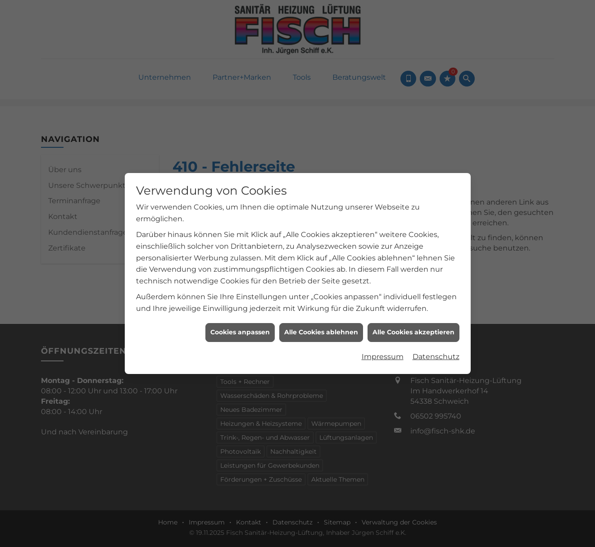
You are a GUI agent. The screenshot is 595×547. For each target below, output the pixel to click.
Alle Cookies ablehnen (321, 328)
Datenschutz (436, 352)
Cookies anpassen (240, 328)
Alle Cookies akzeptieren (413, 328)
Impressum (383, 352)
